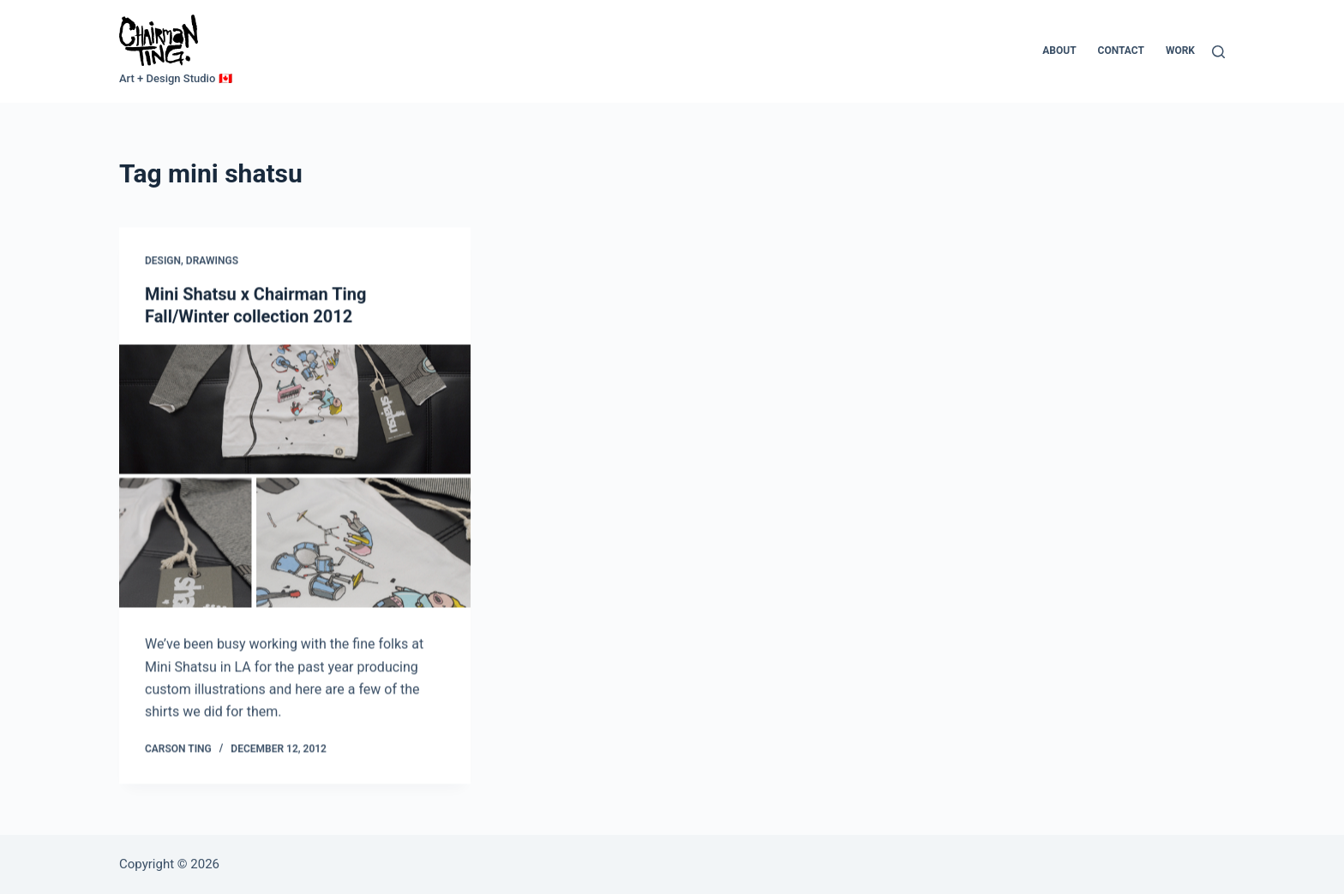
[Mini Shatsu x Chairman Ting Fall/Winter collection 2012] (295, 477)
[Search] (1218, 51)
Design (163, 261)
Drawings (212, 261)
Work (1180, 51)
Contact (1121, 51)
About (1059, 51)
